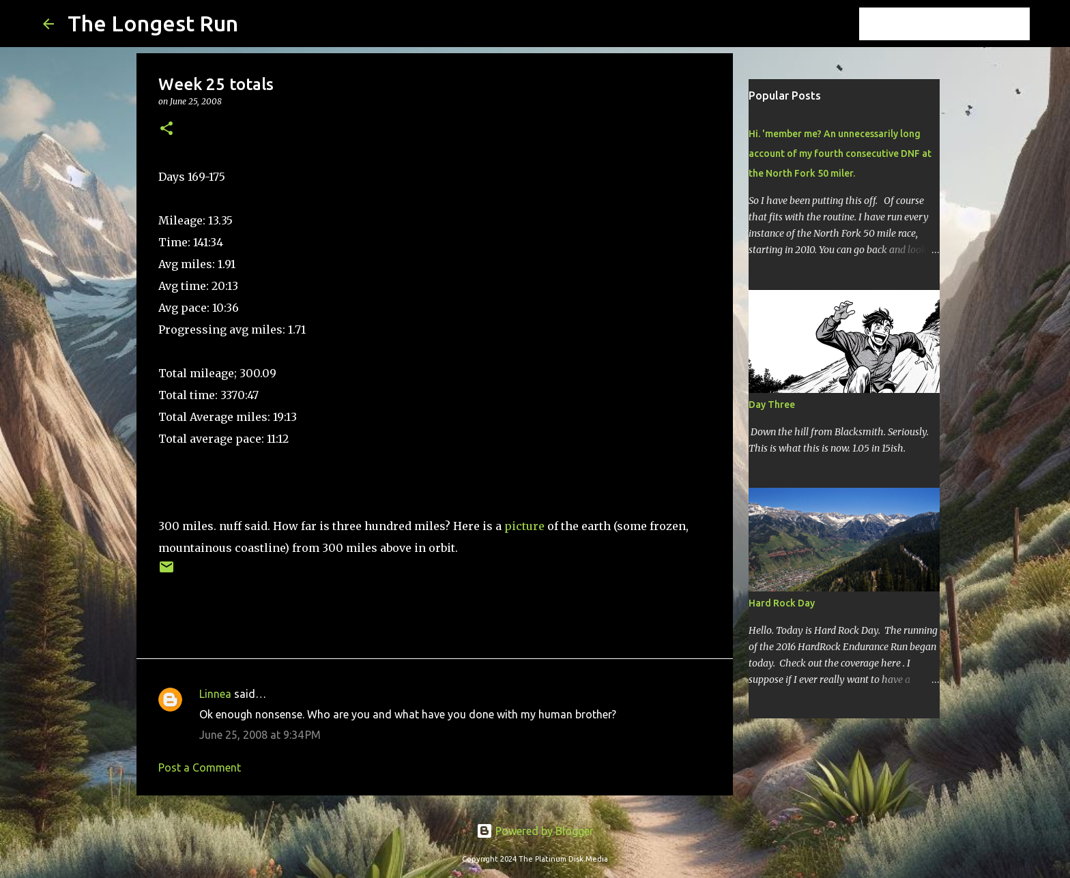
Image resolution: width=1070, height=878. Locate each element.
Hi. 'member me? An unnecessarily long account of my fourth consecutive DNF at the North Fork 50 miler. (840, 153)
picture (524, 526)
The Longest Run (153, 23)
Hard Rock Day (782, 603)
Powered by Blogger (535, 831)
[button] (166, 129)
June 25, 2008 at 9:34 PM (260, 735)
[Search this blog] (958, 24)
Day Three (772, 404)
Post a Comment (199, 767)
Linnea (215, 694)
